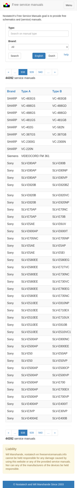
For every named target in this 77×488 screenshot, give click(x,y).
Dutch (52, 55)
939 (32, 72)
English (39, 55)
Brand (11, 91)
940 (40, 72)
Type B (57, 91)
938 (23, 72)
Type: (11, 27)
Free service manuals (23, 5)
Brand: (12, 41)
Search (15, 55)
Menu (70, 6)
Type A (26, 91)
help (66, 54)
